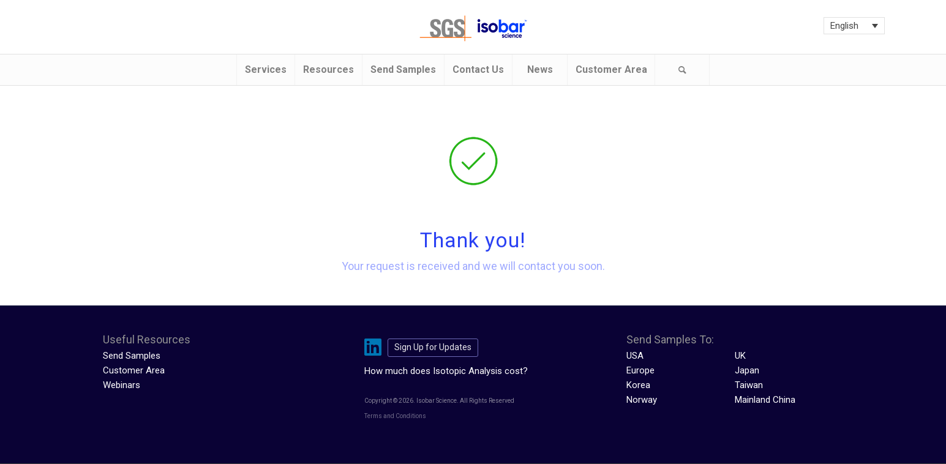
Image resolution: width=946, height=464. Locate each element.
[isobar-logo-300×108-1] (473, 28)
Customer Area (134, 370)
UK (740, 355)
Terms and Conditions (395, 416)
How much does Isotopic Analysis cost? (446, 370)
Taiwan (749, 385)
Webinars (121, 385)
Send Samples (131, 355)
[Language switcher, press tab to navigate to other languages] (854, 25)
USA (635, 355)
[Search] (682, 69)
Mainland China (765, 399)
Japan (747, 370)
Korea (638, 385)
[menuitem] (265, 69)
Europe (640, 370)
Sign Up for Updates (432, 347)
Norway (641, 399)
